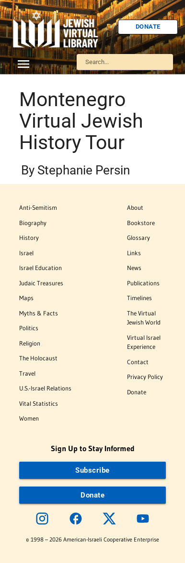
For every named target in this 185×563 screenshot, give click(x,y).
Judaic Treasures (41, 283)
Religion (29, 343)
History (29, 237)
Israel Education (40, 267)
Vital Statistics (38, 403)
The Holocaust (38, 358)
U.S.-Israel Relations (45, 388)
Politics (28, 328)
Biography (32, 223)
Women (29, 418)
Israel (26, 253)
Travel (27, 373)
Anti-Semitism (38, 207)
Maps (26, 298)
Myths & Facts (38, 313)
